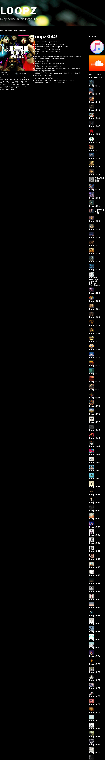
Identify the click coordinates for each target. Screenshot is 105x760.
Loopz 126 (94, 253)
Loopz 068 (94, 736)
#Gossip (3, 82)
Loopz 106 (94, 430)
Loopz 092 (94, 543)
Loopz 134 (94, 174)
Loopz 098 (94, 494)
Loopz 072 (94, 704)
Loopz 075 (94, 680)
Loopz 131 (94, 206)
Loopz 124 (94, 269)
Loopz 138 (94, 142)
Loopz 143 (94, 102)
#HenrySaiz (16, 82)
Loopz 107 (94, 422)
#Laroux (3, 84)
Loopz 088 (94, 575)
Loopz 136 (94, 158)
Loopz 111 (94, 390)
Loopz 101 (94, 470)
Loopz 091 (94, 551)
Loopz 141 (94, 118)
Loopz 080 (94, 640)
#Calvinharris (14, 79)
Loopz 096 (94, 511)
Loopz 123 (94, 293)
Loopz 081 (94, 632)
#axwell (22, 77)
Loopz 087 (94, 583)
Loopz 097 (94, 502)
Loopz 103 (94, 454)
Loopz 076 (94, 672)
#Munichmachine (13, 84)
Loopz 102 (94, 462)
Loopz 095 (94, 519)
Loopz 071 (94, 712)
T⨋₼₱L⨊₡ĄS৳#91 (99, 180)
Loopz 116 (94, 349)
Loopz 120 (94, 317)
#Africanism (14, 77)
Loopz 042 (44, 37)
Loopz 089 (94, 567)
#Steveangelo (5, 86)
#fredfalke (23, 81)
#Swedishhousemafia (19, 86)
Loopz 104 (94, 446)
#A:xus (6, 77)
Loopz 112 (94, 382)
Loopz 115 (94, 357)
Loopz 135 (94, 166)
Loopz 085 (94, 599)
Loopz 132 (94, 198)
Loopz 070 (94, 720)
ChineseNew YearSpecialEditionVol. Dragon (95, 281)
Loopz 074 (94, 688)
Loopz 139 (94, 134)
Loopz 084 (94, 607)
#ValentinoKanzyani (7, 89)
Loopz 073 (94, 696)
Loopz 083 (94, 615)
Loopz (19, 11)
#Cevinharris (25, 79)
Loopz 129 (94, 229)
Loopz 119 (94, 325)
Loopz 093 (94, 535)
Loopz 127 (94, 245)
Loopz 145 (94, 86)
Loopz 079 (94, 648)
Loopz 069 (94, 728)
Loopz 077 (94, 664)
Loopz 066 (94, 753)
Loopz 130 (94, 221)
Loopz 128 (94, 237)
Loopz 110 (94, 398)
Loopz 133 (94, 190)
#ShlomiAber (24, 84)
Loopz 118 (94, 333)
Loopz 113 (94, 373)
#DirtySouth (13, 81)
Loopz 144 (94, 94)
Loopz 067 (94, 744)
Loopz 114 (94, 365)
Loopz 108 (94, 414)
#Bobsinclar (4, 79)
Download (20, 74)
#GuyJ (9, 82)
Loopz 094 (94, 527)
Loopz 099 (94, 486)
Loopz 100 (94, 478)
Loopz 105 (94, 438)
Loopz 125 (94, 261)
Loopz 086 (94, 591)
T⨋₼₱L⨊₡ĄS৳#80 (99, 211)
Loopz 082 (94, 623)
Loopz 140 (94, 126)
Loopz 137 (94, 150)
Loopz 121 (94, 309)
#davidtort (4, 81)
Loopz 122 (94, 301)
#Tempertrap (5, 87)
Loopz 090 (94, 559)
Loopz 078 (94, 656)
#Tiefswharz (15, 87)
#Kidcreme (25, 82)
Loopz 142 (94, 110)
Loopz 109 (94, 406)
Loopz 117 (94, 341)
